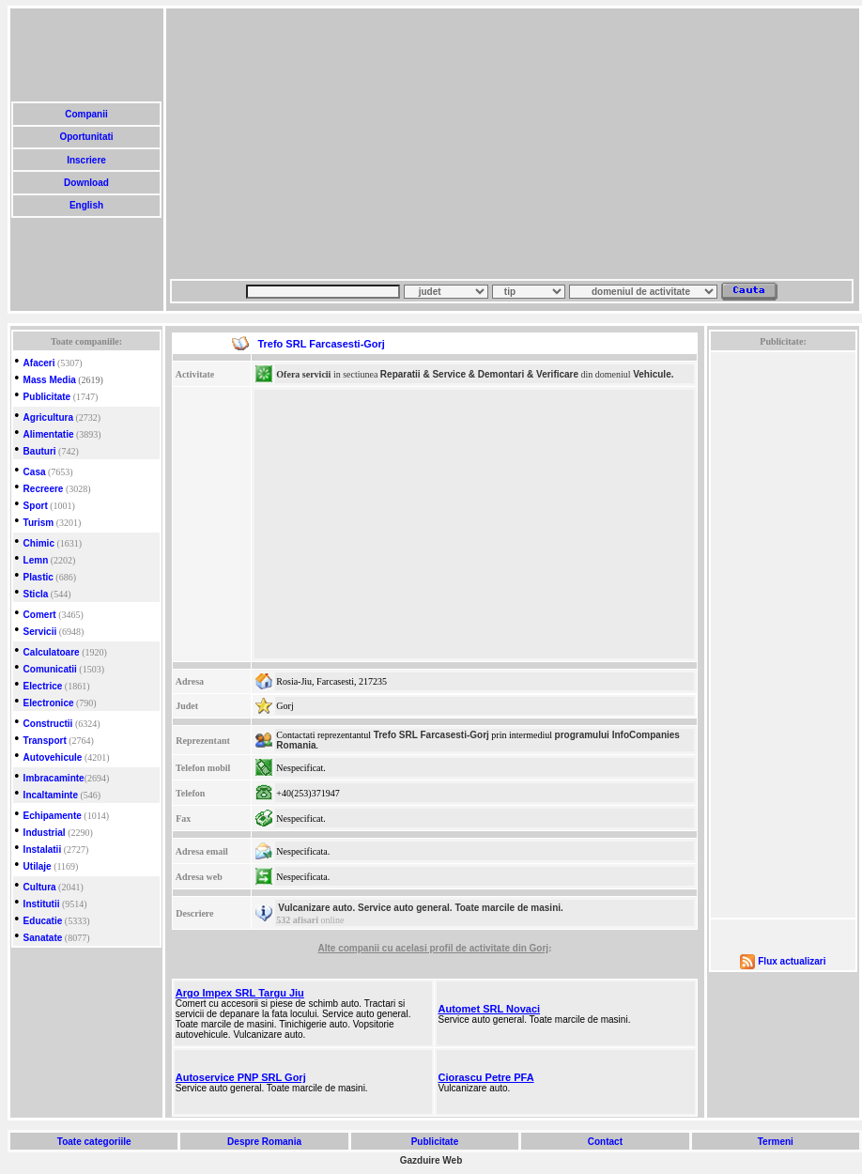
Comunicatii (50, 669)
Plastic (38, 577)
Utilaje (37, 866)
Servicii (40, 631)
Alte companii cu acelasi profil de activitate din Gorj (433, 948)
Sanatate (43, 938)
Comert (39, 615)
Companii (86, 114)
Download (86, 183)
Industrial (44, 832)
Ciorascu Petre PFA (485, 1077)
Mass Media (49, 380)
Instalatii (42, 849)
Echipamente (52, 816)
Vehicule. (653, 374)
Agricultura (48, 417)
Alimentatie (48, 434)
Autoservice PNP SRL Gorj (241, 1077)
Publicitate (47, 397)
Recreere (43, 489)
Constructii (48, 723)
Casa (34, 472)
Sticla (36, 594)
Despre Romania (263, 1141)
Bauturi (39, 451)
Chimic (38, 543)
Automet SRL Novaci (489, 1008)
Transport (45, 740)
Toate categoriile (93, 1141)
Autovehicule (53, 757)
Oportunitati (86, 136)
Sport (35, 506)
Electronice (48, 703)
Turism (38, 522)
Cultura (39, 887)
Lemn (36, 560)
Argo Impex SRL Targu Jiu (240, 992)
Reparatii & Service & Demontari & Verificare (479, 374)
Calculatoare (51, 652)
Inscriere (86, 160)
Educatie (43, 921)
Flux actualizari (791, 961)
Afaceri (39, 363)
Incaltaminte (50, 795)
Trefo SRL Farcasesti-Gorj (431, 735)
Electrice (43, 686)
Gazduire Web (431, 1160)
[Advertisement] (480, 143)
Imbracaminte (54, 778)
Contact (605, 1141)
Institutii (41, 904)
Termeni (775, 1141)
